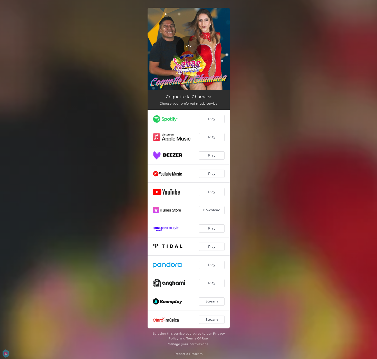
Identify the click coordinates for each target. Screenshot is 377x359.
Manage (174, 344)
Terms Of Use (197, 338)
